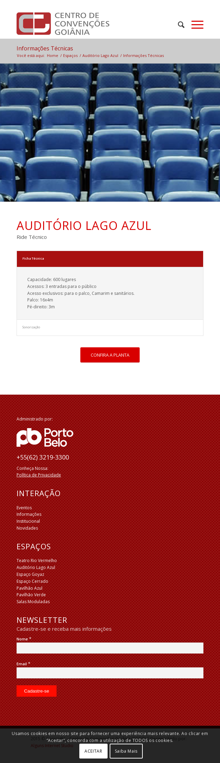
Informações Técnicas (45, 48)
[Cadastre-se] (37, 691)
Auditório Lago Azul (36, 567)
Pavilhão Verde (31, 595)
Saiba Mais (126, 751)
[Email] (110, 672)
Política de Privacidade (39, 475)
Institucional (28, 521)
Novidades (27, 528)
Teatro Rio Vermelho (37, 560)
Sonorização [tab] (31, 327)
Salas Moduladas (33, 602)
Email (23, 663)
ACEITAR (93, 751)
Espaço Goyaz (30, 574)
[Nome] (110, 648)
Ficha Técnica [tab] (33, 258)
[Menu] (193, 24)
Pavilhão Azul (29, 588)
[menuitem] (177, 24)
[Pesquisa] (177, 24)
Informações (29, 514)
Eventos (24, 508)
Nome (24, 638)
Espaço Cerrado (32, 581)
